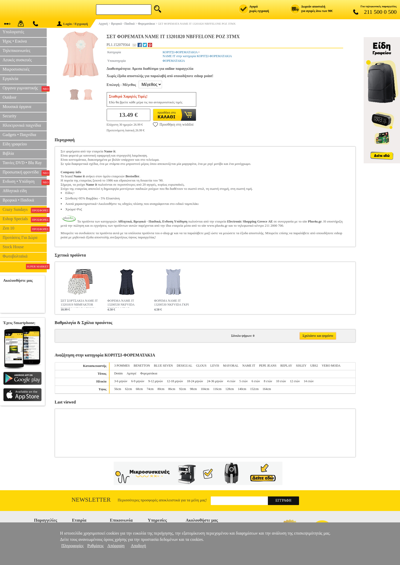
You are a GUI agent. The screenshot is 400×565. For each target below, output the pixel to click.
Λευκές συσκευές (17, 60)
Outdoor (9, 97)
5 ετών (243, 381)
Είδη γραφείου (15, 144)
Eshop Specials (25, 219)
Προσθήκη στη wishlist (173, 124)
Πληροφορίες (72, 545)
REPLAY (286, 365)
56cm (117, 389)
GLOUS (201, 365)
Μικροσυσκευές (16, 69)
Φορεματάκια (148, 373)
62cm (128, 389)
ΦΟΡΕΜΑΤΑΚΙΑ (173, 61)
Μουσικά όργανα (17, 106)
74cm (150, 389)
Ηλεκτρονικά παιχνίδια (22, 125)
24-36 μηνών (215, 381)
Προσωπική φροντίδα (25, 173)
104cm (205, 389)
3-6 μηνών (120, 381)
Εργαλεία (10, 78)
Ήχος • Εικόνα (15, 41)
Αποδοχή (138, 545)
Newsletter (91, 499)
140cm (242, 389)
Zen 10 (25, 229)
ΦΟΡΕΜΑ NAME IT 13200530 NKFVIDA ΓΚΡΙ (171, 302)
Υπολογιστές (13, 32)
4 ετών (231, 381)
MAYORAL (230, 365)
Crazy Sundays (25, 210)
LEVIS (214, 365)
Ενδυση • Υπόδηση (25, 182)
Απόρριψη (116, 545)
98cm (193, 389)
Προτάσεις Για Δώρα (20, 237)
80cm (161, 389)
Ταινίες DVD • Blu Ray (22, 162)
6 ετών (256, 381)
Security (9, 116)
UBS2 (314, 365)
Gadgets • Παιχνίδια (19, 134)
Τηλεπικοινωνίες (16, 50)
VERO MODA (331, 365)
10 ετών (281, 381)
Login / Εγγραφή (72, 24)
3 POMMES (122, 365)
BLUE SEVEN (163, 365)
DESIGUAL (184, 365)
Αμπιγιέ (132, 373)
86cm (171, 389)
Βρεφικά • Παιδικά (18, 200)
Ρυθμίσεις (95, 545)
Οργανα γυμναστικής (25, 88)
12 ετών (295, 381)
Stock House (13, 247)
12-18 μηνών (175, 381)
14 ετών (309, 381)
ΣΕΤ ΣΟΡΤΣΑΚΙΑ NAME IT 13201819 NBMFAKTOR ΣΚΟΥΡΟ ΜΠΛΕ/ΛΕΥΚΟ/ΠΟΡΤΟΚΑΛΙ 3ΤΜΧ (79, 303)
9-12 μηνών (155, 381)
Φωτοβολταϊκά (15, 256)
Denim (118, 373)
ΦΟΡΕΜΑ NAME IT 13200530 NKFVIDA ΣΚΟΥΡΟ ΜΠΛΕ (120, 303)
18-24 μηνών (195, 381)
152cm (254, 389)
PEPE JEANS (267, 365)
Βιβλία (8, 153)
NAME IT (248, 365)
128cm (229, 389)
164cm (266, 389)
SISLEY (301, 365)
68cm (139, 389)
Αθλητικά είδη (15, 191)
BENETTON (142, 365)
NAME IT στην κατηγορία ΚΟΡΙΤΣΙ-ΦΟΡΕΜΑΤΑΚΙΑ (197, 56)
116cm (217, 389)
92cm (182, 389)
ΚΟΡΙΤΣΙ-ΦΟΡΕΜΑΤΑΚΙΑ (180, 52)
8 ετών (268, 381)
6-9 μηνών (137, 381)
